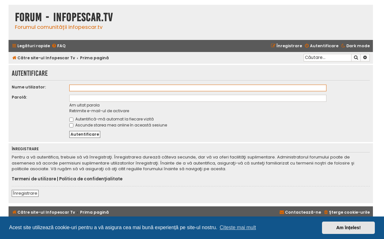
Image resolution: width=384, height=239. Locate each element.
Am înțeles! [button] (348, 227)
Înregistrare (25, 193)
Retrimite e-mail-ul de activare (99, 110)
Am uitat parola (84, 105)
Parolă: (19, 97)
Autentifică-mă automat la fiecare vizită (111, 119)
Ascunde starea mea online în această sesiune (118, 125)
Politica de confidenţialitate (90, 179)
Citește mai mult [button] (238, 227)
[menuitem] (58, 46)
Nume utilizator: (29, 87)
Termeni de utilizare (34, 179)
